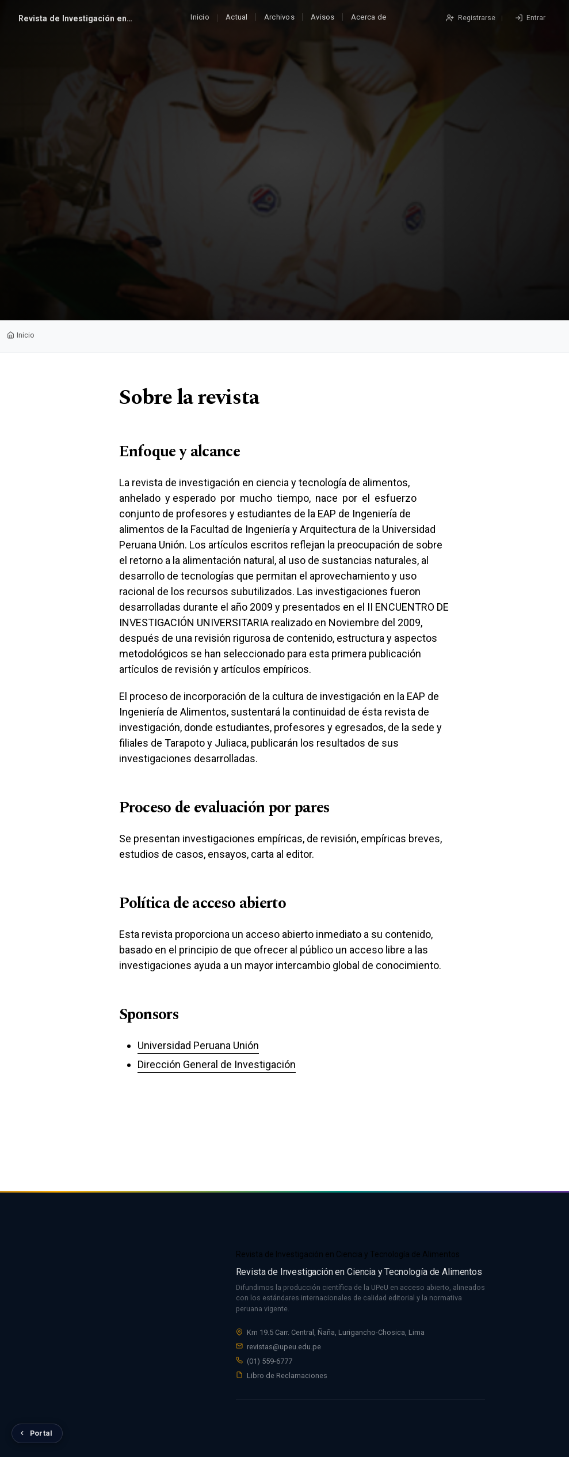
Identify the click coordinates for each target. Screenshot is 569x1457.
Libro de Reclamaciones (287, 1377)
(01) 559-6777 (269, 1362)
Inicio (199, 17)
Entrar (535, 18)
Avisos (323, 17)
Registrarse (475, 18)
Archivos (279, 17)
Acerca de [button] (368, 17)
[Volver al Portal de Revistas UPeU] (37, 1433)
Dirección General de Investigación (217, 1064)
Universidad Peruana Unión (198, 1045)
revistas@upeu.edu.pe (284, 1349)
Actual (237, 17)
